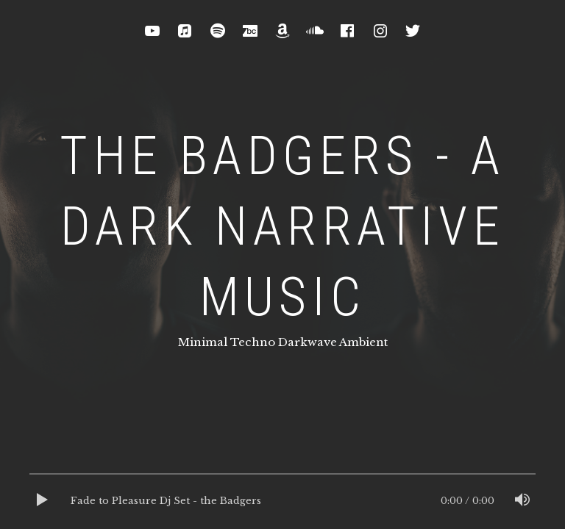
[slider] (282, 477)
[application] (282, 501)
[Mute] (522, 501)
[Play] (42, 501)
